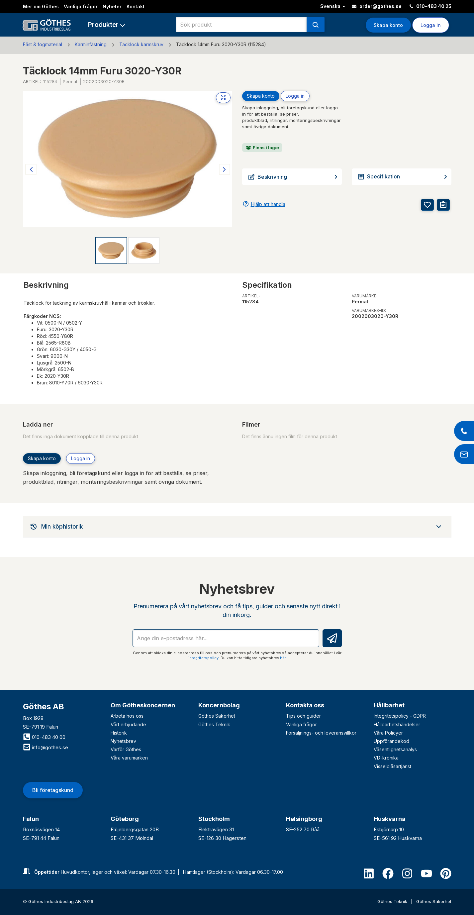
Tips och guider (303, 716)
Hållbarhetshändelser (397, 724)
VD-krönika (386, 758)
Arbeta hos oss (127, 716)
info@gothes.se (45, 747)
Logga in (431, 25)
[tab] (237, 526)
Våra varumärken (129, 758)
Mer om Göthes (41, 6)
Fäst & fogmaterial (42, 44)
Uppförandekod (391, 741)
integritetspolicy (203, 658)
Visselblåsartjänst (392, 766)
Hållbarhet (389, 705)
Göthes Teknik (214, 724)
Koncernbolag (219, 705)
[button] (106, 25)
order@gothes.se (377, 6)
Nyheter (112, 6)
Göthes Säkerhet (216, 716)
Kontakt (135, 6)
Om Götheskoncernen (143, 705)
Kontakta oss (305, 705)
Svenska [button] (332, 6)
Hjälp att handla (268, 204)
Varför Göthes (126, 749)
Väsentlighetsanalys (395, 749)
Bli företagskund (52, 790)
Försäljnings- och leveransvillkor (321, 733)
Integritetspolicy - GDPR (400, 716)
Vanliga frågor (81, 6)
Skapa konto (388, 25)
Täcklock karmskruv (141, 44)
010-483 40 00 (44, 737)
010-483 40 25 (430, 6)
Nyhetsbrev (123, 741)
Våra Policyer (388, 733)
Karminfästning (91, 44)
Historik (119, 733)
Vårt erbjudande (128, 724)
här (283, 658)
